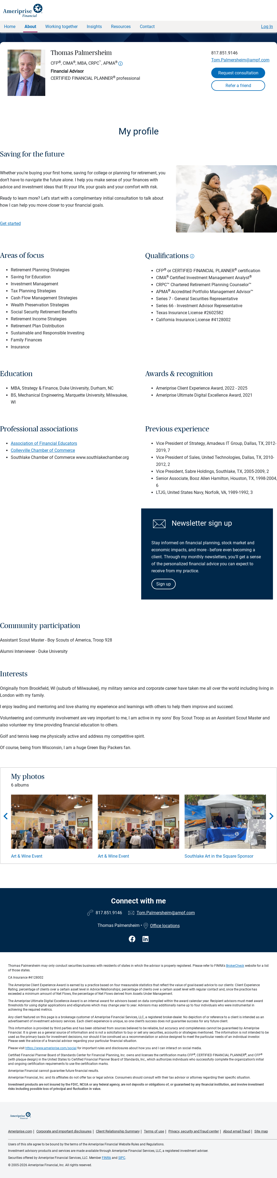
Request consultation (238, 72)
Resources (121, 26)
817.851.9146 (224, 53)
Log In (267, 26)
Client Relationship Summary (118, 1131)
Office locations (161, 925)
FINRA (106, 1158)
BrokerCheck (235, 966)
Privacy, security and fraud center (193, 1131)
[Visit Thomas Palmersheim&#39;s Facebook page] (133, 939)
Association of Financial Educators (44, 443)
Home (9, 26)
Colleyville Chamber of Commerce (43, 450)
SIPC (121, 1158)
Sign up (163, 584)
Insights (94, 26)
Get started (10, 223)
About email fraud (236, 1131)
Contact (147, 26)
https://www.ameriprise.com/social (51, 1048)
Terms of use (154, 1131)
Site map (261, 1131)
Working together (61, 26)
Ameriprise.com (20, 1131)
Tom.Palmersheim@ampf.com (240, 60)
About (30, 26)
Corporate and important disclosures (64, 1131)
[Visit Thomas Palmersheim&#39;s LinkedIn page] (145, 939)
